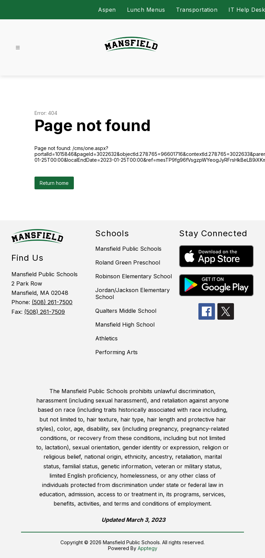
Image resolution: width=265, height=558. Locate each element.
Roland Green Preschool (127, 262)
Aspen (107, 9)
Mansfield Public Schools (128, 248)
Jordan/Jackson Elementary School (132, 293)
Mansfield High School (125, 324)
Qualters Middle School (125, 310)
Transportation (196, 9)
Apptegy (147, 548)
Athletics (106, 338)
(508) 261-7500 (52, 302)
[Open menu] (18, 48)
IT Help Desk (246, 9)
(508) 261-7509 (44, 311)
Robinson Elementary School (133, 276)
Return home (54, 183)
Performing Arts (116, 352)
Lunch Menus (146, 9)
